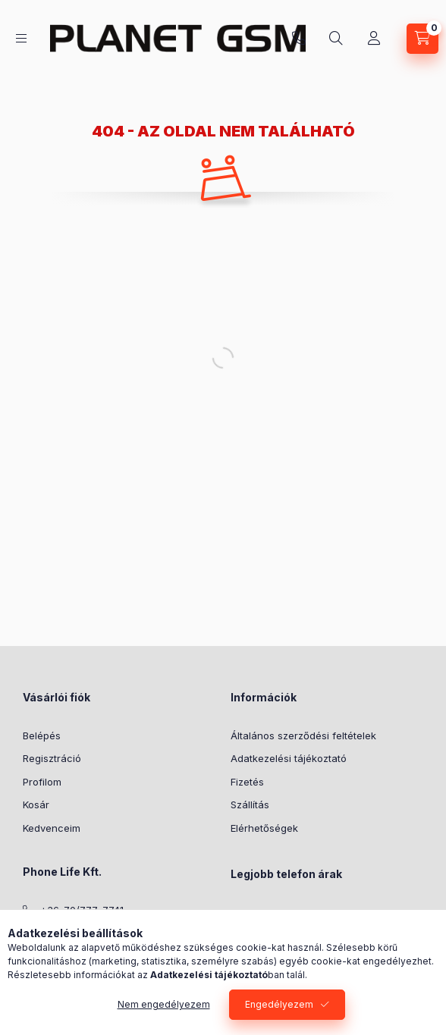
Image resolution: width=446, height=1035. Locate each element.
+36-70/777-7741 (298, 38)
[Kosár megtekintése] (422, 39)
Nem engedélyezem (164, 1004)
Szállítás (250, 804)
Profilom (42, 782)
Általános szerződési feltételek (303, 735)
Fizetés (247, 782)
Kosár (36, 804)
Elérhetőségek (264, 828)
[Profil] (374, 39)
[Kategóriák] (21, 38)
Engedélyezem (279, 1004)
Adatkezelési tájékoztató (289, 758)
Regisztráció (52, 758)
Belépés (42, 735)
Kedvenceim (51, 828)
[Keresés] (336, 39)
